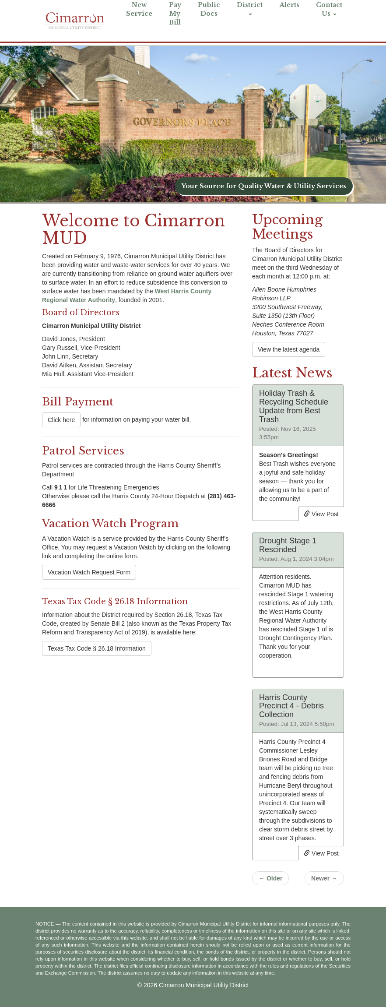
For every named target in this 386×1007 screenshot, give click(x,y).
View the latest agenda (288, 349)
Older (270, 878)
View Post (321, 514)
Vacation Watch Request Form (89, 572)
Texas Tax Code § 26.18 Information (97, 648)
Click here (61, 419)
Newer (324, 878)
